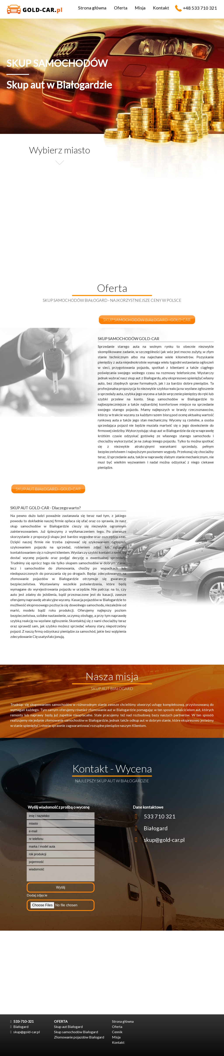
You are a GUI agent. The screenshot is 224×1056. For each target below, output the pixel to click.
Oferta (120, 7)
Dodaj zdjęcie (37, 895)
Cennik (117, 1032)
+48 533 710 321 (200, 8)
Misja (140, 7)
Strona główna (92, 7)
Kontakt (161, 7)
